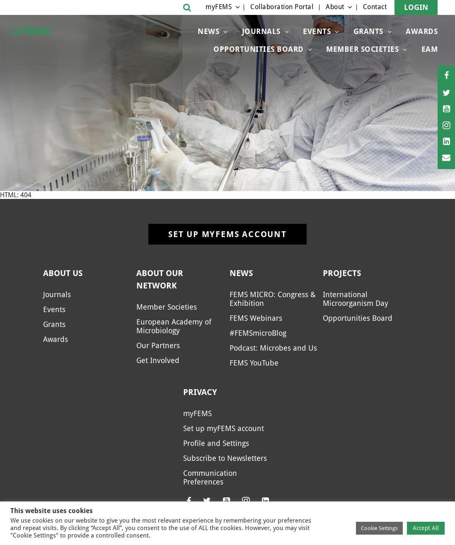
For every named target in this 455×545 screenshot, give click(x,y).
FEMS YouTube (254, 362)
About (335, 7)
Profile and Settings (216, 443)
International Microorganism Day (355, 299)
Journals (261, 31)
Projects (342, 273)
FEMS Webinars (256, 318)
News (208, 31)
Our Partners (158, 345)
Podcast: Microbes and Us (273, 348)
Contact (375, 7)
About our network (159, 279)
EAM (429, 49)
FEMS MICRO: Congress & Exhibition (273, 299)
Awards (422, 31)
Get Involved (157, 360)
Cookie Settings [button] (379, 528)
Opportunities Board (258, 49)
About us (62, 273)
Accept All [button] (426, 528)
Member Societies (362, 49)
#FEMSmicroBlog (258, 333)
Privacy (200, 392)
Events (317, 31)
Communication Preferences (210, 477)
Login (416, 7)
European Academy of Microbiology (173, 326)
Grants (368, 31)
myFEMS (219, 7)
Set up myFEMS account (227, 234)
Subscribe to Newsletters (225, 458)
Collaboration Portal (281, 7)
